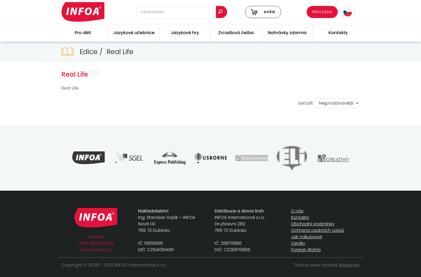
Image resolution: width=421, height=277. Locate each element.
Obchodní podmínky (312, 224)
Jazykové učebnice (134, 33)
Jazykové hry (185, 33)
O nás (297, 211)
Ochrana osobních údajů (317, 230)
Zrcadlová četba (236, 33)
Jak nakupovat (306, 237)
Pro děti (83, 33)
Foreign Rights (306, 250)
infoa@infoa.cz (95, 250)
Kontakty (338, 33)
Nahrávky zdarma (287, 33)
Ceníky (298, 243)
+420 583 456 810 (96, 243)
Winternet (349, 265)
